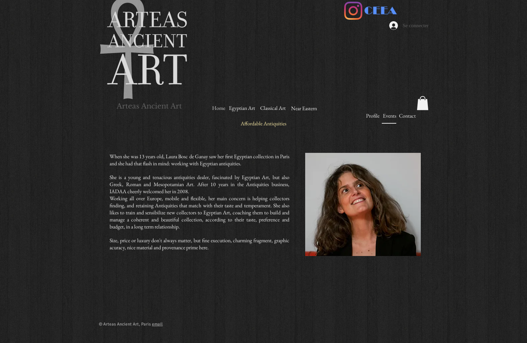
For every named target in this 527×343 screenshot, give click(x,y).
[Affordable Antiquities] (263, 124)
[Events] (389, 116)
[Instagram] (353, 11)
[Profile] (372, 116)
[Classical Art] (272, 108)
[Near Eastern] (304, 108)
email (157, 324)
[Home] (218, 108)
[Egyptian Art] (242, 108)
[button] (423, 103)
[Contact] (407, 116)
